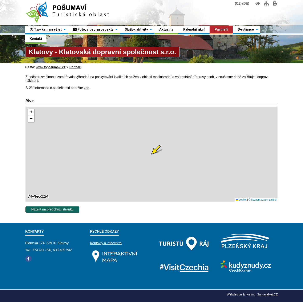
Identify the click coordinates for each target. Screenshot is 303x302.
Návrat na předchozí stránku (52, 209)
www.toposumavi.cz (51, 67)
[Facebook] (28, 259)
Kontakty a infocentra (106, 243)
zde (86, 88)
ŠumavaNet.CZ (267, 294)
